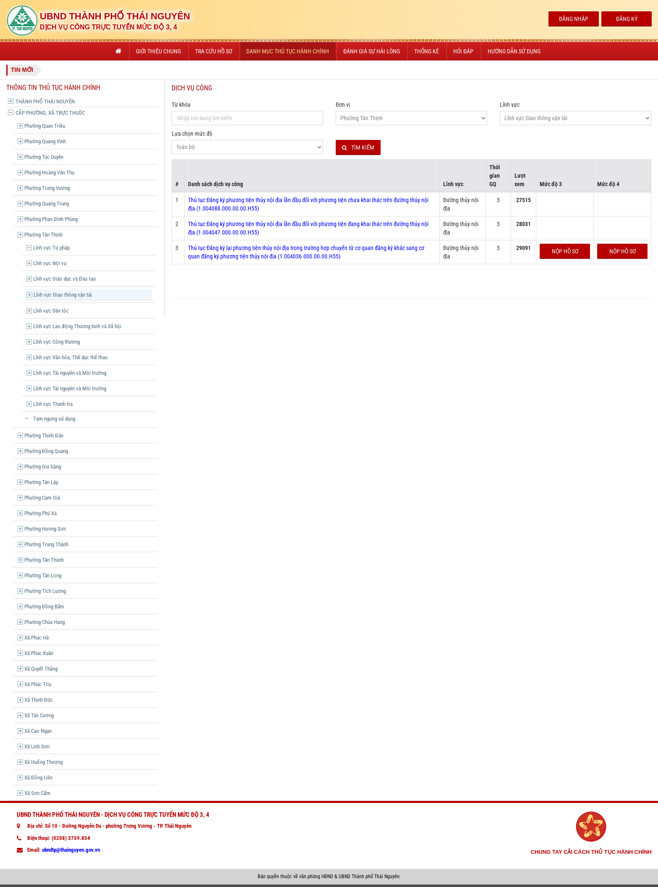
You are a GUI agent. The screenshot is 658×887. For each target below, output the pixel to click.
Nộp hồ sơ (565, 251)
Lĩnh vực (510, 104)
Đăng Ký (626, 19)
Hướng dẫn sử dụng (514, 51)
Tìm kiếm (358, 147)
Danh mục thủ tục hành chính (287, 51)
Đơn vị (343, 104)
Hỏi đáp (463, 51)
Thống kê (426, 51)
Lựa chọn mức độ (192, 133)
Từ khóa (181, 104)
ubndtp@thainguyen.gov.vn (71, 850)
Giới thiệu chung (158, 51)
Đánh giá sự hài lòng (371, 51)
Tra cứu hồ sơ (213, 51)
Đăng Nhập (573, 19)
